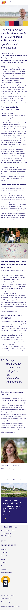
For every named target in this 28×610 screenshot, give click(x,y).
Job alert (3, 569)
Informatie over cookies (7, 595)
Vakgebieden (4, 552)
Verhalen (3, 562)
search (20, 2)
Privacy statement (6, 598)
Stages (3, 559)
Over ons (3, 566)
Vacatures (3, 549)
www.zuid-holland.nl (6, 572)
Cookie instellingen (6, 602)
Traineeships (4, 556)
